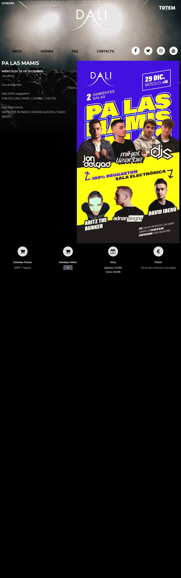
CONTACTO (105, 51)
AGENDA (47, 51)
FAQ (75, 51)
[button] (68, 267)
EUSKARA (8, 3)
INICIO (17, 51)
